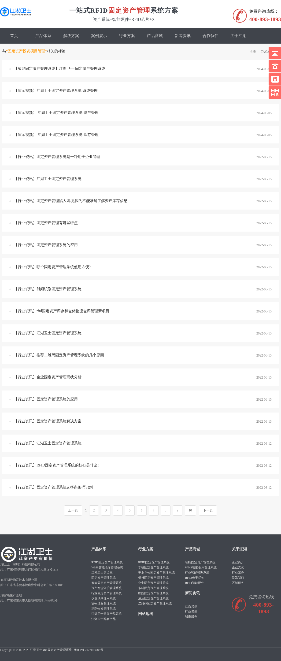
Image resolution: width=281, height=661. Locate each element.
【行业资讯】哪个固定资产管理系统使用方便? (52, 267)
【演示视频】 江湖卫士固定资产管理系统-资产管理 (56, 113)
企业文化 (238, 567)
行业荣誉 (238, 572)
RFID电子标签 (194, 577)
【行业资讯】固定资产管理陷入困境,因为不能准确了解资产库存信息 (70, 201)
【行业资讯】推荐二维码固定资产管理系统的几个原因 (59, 355)
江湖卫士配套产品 (103, 619)
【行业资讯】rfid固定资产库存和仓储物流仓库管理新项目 (61, 311)
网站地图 (145, 614)
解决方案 (71, 36)
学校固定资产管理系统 (153, 567)
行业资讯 (191, 611)
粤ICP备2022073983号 (88, 650)
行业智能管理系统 (197, 572)
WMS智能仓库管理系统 (107, 567)
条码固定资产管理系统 (153, 588)
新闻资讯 (183, 36)
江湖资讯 (191, 606)
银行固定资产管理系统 (153, 577)
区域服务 (238, 583)
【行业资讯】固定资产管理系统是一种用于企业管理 (57, 157)
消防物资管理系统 (103, 608)
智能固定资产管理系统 (106, 583)
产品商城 (155, 36)
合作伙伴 (210, 36)
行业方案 (127, 36)
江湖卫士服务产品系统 (106, 614)
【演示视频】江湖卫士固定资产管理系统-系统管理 (56, 91)
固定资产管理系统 (103, 577)
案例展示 (99, 36)
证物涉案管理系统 (103, 603)
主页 (253, 51)
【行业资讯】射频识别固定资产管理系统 (47, 289)
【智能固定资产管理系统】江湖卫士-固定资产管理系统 (59, 69)
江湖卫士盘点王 (102, 572)
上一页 (73, 510)
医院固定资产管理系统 (153, 593)
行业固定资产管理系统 (106, 593)
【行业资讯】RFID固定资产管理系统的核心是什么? (56, 465)
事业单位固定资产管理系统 (156, 572)
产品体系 (43, 36)
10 (190, 510)
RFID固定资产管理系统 (107, 562)
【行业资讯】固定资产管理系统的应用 (46, 245)
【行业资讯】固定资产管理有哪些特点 (46, 223)
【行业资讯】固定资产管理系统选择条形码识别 (53, 487)
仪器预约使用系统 (103, 598)
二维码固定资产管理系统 (155, 603)
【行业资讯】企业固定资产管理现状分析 (47, 377)
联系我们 (238, 577)
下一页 (208, 510)
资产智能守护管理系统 (106, 588)
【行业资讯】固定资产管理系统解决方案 (47, 421)
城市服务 (191, 616)
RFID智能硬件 (194, 583)
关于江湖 (238, 36)
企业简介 (238, 562)
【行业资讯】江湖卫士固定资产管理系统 (47, 179)
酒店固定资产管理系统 (153, 598)
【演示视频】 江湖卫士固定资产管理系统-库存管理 (56, 135)
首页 (14, 36)
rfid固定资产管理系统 (57, 650)
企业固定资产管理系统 (153, 583)
